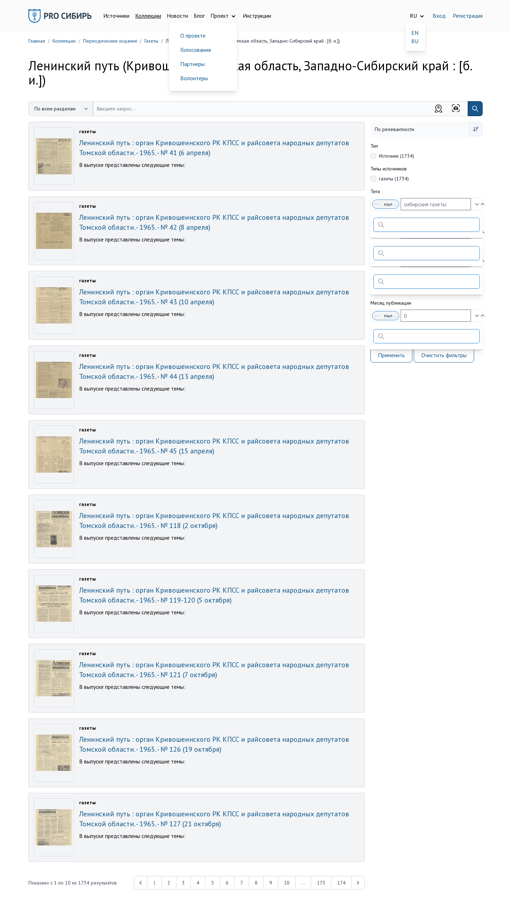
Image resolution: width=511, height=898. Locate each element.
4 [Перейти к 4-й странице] (198, 883)
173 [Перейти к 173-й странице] (321, 883)
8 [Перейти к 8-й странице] (256, 883)
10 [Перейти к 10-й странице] (287, 883)
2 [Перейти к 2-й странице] (168, 883)
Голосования (195, 49)
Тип (374, 146)
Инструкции (257, 15)
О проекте (192, 35)
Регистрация (468, 15)
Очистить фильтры (444, 355)
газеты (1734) (394, 178)
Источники (116, 15)
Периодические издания (110, 41)
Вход (439, 15)
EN (414, 32)
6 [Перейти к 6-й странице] (227, 883)
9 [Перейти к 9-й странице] (270, 883)
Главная (36, 41)
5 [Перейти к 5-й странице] (212, 883)
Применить (391, 355)
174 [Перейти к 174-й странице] (341, 883)
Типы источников (388, 168)
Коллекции (148, 15)
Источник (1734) (396, 156)
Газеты (151, 41)
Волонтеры (194, 78)
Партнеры (192, 63)
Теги (375, 191)
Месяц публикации (390, 303)
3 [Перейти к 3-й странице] (183, 883)
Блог (199, 15)
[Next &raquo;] (358, 882)
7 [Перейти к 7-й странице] (241, 883)
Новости (177, 15)
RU (414, 41)
